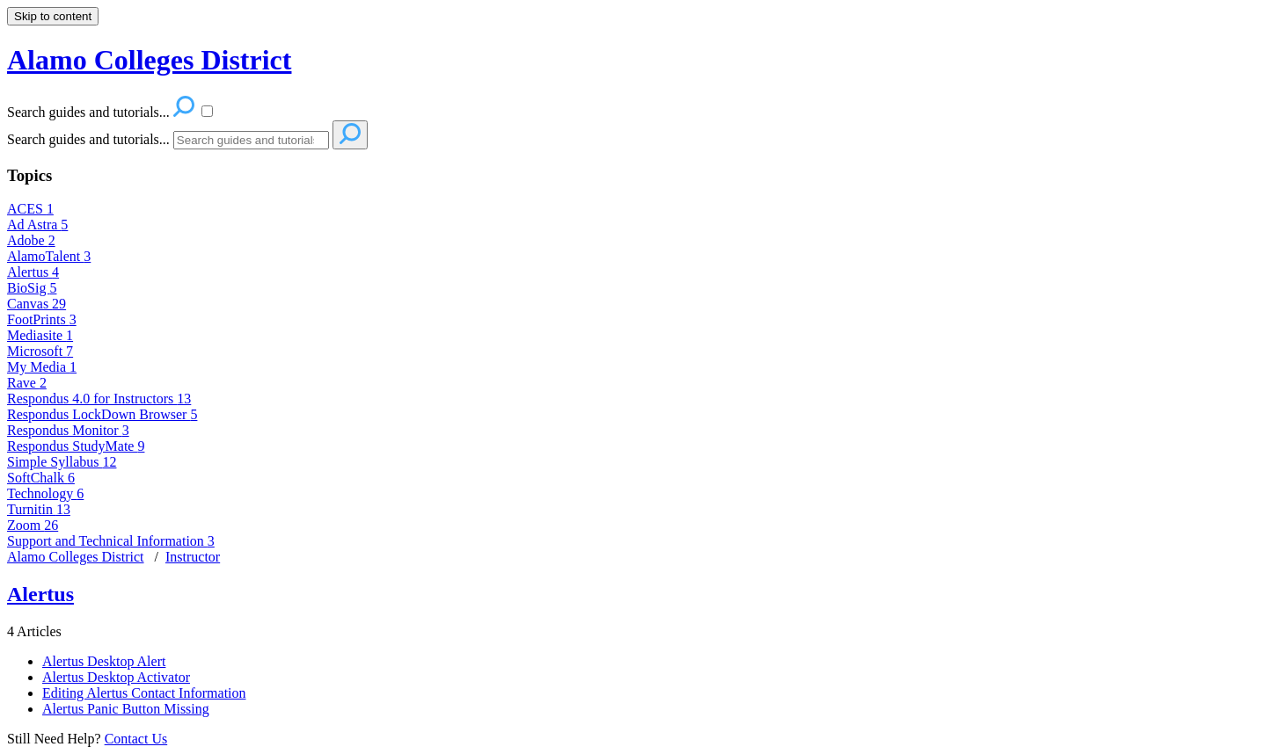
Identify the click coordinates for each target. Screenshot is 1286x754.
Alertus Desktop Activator (116, 677)
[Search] (251, 140)
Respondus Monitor (68, 430)
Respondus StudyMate (75, 446)
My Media (42, 366)
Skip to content (52, 16)
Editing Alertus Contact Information (144, 692)
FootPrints (42, 319)
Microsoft (40, 351)
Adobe (31, 240)
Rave (27, 382)
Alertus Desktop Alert (103, 661)
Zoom (32, 525)
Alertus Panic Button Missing (125, 708)
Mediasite (40, 335)
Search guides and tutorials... (88, 139)
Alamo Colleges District (75, 556)
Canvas (36, 303)
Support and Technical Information (111, 540)
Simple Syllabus (61, 461)
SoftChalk (41, 477)
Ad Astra (37, 224)
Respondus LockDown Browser (102, 414)
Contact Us (136, 738)
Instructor (192, 556)
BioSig (31, 287)
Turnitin (38, 509)
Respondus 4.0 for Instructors (99, 398)
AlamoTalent (49, 256)
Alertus (33, 272)
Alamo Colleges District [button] (149, 60)
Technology (45, 493)
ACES (30, 208)
